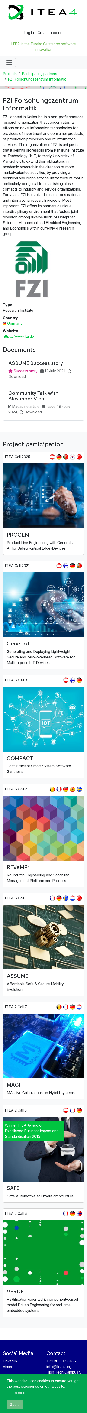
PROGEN (18, 535)
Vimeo (8, 1366)
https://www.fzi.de (18, 336)
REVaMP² (18, 867)
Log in (29, 32)
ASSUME (17, 976)
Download (17, 376)
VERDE (15, 1291)
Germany (15, 323)
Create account (51, 32)
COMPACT (20, 758)
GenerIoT (18, 644)
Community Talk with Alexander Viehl (33, 396)
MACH (15, 1085)
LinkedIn (10, 1361)
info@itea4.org (58, 1366)
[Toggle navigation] (9, 62)
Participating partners (39, 73)
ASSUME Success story (35, 363)
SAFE (13, 1188)
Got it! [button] (14, 1405)
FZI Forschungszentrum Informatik (37, 79)
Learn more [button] (16, 1393)
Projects (10, 73)
